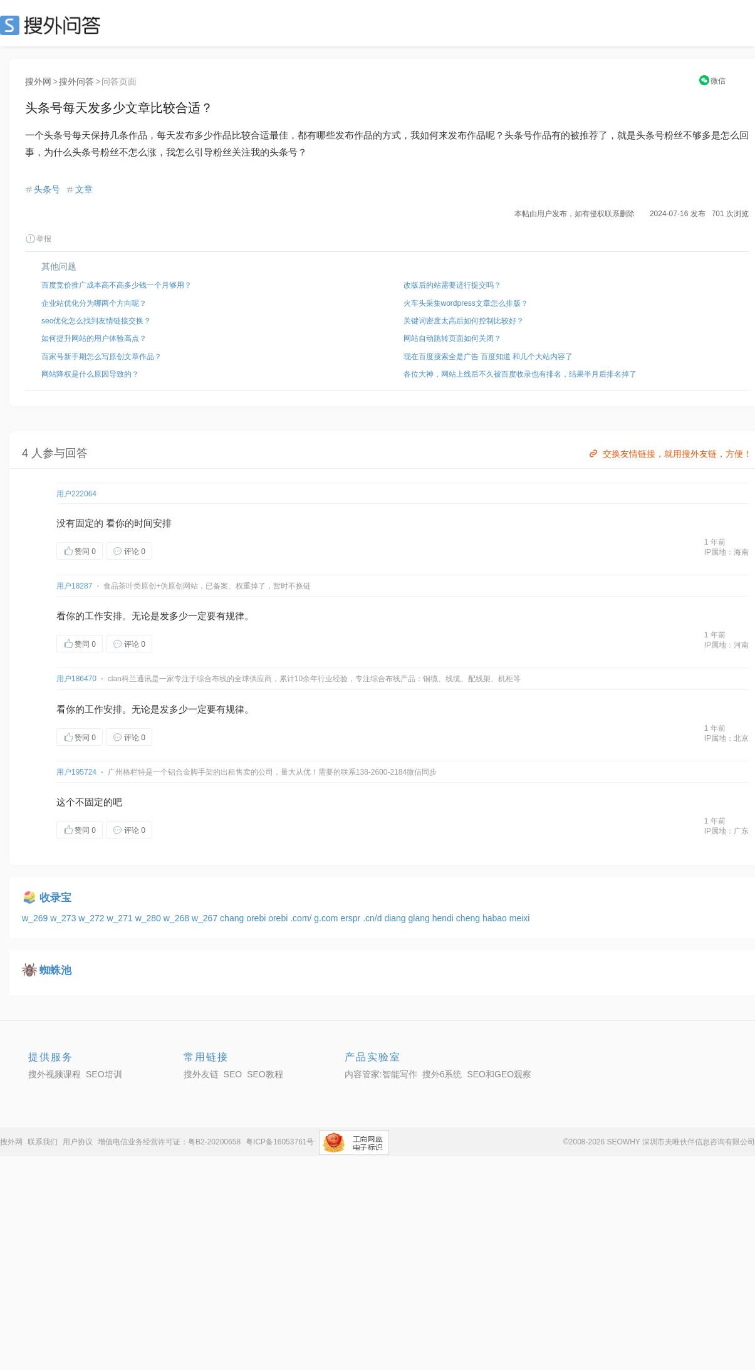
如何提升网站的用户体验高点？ (94, 338)
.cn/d (373, 918)
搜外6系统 (442, 1074)
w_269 (36, 918)
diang (396, 918)
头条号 (47, 189)
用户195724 (76, 772)
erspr (351, 918)
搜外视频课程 (54, 1074)
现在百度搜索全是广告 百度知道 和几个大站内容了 (488, 356)
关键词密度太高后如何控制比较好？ (464, 320)
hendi (444, 918)
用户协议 (78, 1141)
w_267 (206, 918)
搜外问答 (76, 81)
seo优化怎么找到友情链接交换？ (96, 320)
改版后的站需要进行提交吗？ (452, 285)
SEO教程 (265, 1074)
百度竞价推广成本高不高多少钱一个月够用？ (116, 285)
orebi (257, 918)
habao (495, 918)
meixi (519, 918)
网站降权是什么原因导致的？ (90, 374)
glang (420, 918)
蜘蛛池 (55, 970)
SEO (53, 25)
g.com (327, 918)
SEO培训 (104, 1074)
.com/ (302, 918)
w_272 (92, 918)
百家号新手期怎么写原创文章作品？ (101, 356)
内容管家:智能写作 (381, 1074)
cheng (469, 918)
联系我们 (43, 1141)
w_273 (64, 918)
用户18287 (74, 586)
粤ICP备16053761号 (280, 1141)
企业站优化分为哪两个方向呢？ (94, 303)
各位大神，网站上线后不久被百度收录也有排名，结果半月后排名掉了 (520, 374)
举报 (38, 238)
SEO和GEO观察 (499, 1074)
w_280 (149, 918)
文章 (84, 189)
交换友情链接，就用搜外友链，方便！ (669, 454)
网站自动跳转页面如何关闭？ (452, 338)
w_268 (178, 918)
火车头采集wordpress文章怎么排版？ (466, 303)
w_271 (121, 918)
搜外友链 (201, 1074)
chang (233, 918)
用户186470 (76, 678)
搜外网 (38, 81)
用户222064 (76, 493)
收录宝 (55, 898)
